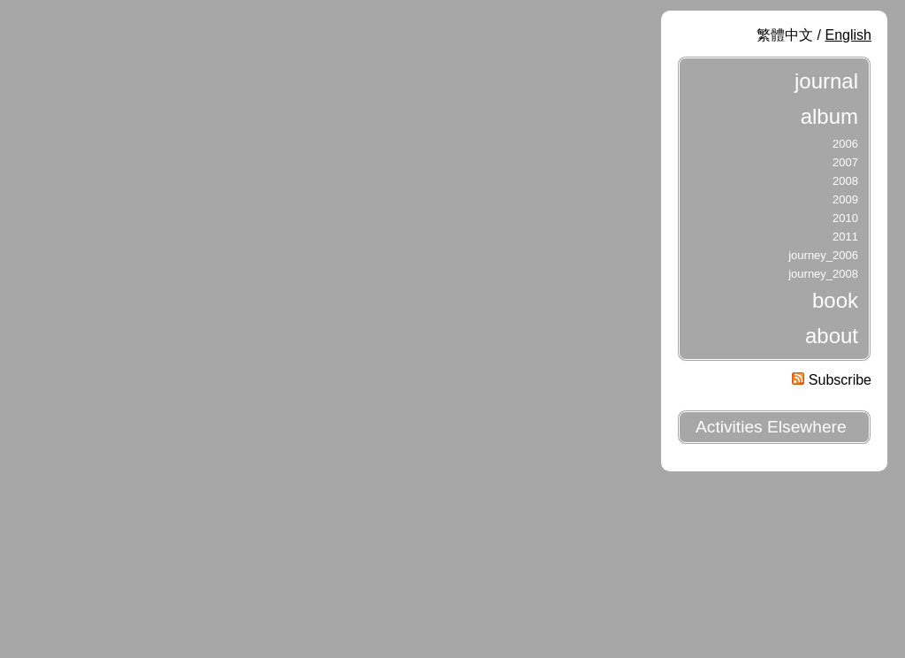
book (835, 300)
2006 (845, 143)
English (848, 34)
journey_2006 (823, 255)
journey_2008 (823, 273)
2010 (845, 218)
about (831, 336)
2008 (845, 180)
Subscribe (831, 379)
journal (826, 81)
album (829, 116)
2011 (845, 236)
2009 (845, 199)
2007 (845, 162)
